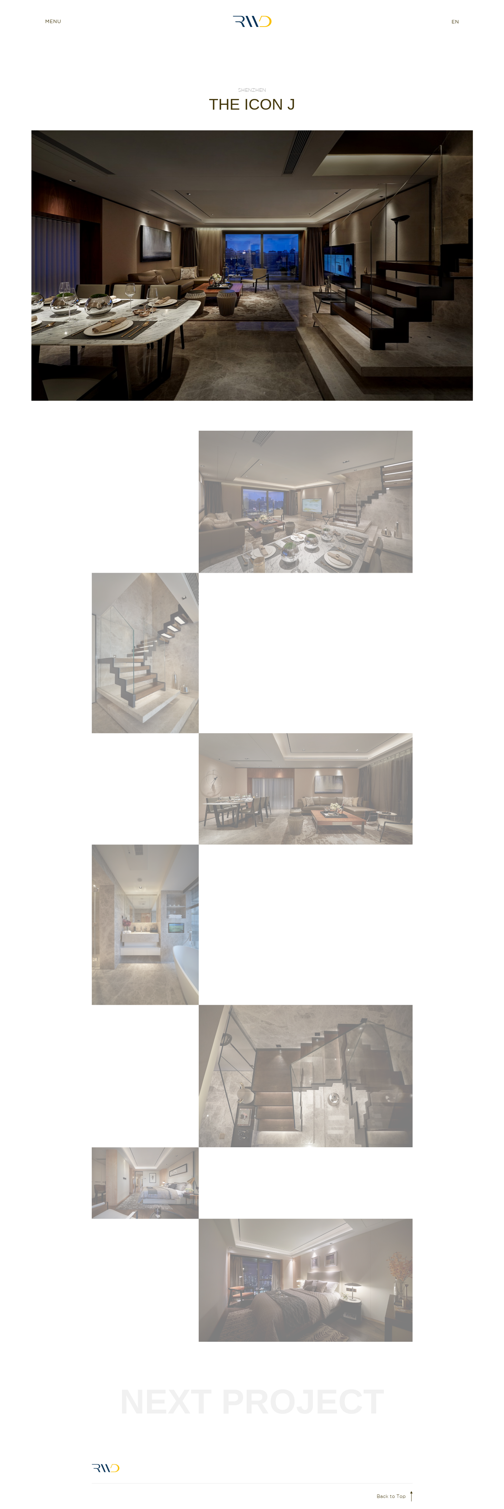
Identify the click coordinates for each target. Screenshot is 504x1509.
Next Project (252, 1401)
